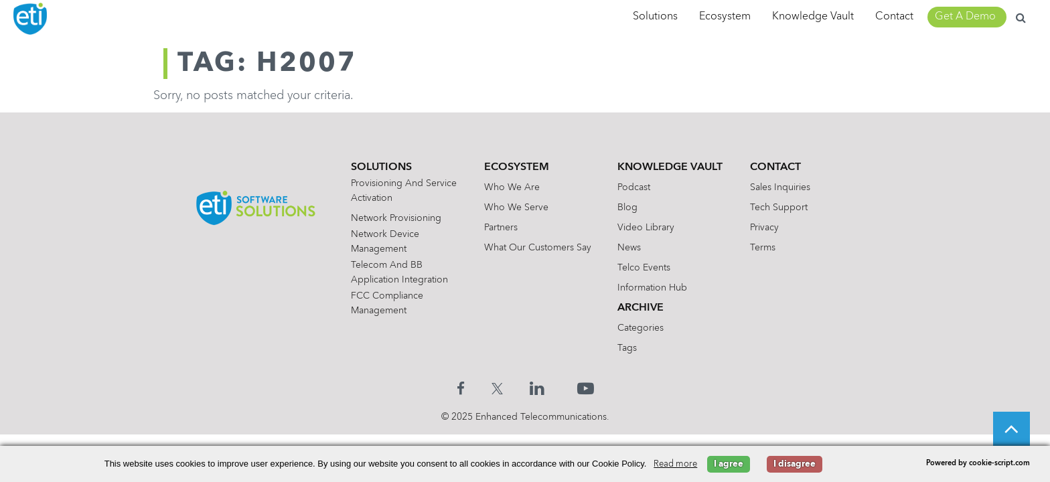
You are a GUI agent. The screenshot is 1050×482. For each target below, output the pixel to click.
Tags (627, 348)
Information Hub (652, 288)
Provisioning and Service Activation (404, 191)
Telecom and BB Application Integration (399, 272)
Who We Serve (516, 207)
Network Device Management (385, 242)
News (629, 247)
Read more (675, 464)
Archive (640, 308)
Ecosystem (725, 16)
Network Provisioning (396, 218)
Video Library (645, 227)
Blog (627, 207)
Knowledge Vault (813, 16)
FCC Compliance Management (387, 303)
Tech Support (779, 207)
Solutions (655, 16)
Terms (762, 247)
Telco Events (643, 267)
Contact (894, 16)
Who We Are (512, 187)
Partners (501, 227)
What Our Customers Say (537, 247)
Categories (640, 328)
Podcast (633, 187)
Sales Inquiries (780, 187)
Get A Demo (965, 16)
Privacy (764, 227)
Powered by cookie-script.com (978, 463)
